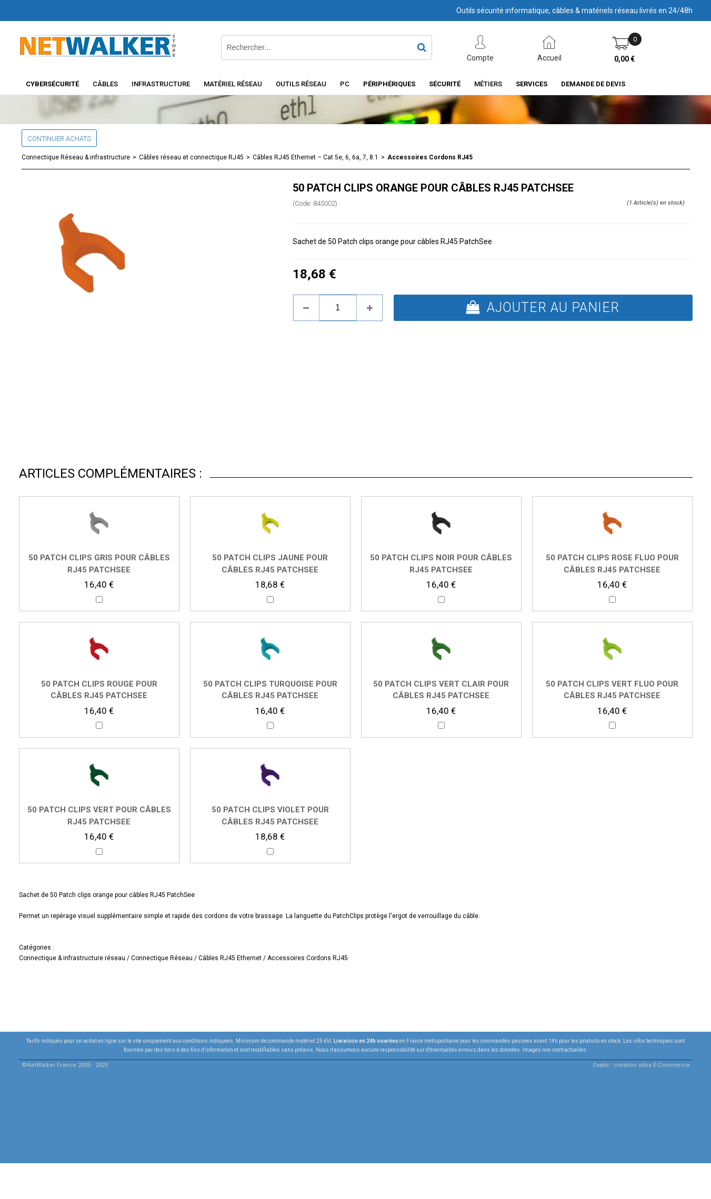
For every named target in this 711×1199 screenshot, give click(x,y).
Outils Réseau (301, 84)
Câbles (105, 84)
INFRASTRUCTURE (161, 84)
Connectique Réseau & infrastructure (76, 157)
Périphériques (389, 84)
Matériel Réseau (233, 84)
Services (531, 84)
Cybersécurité (52, 84)
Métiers (488, 84)
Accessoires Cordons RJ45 (430, 157)
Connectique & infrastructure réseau (72, 958)
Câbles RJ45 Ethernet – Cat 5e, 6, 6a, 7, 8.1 (315, 157)
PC (344, 84)
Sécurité (444, 84)
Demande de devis (593, 84)
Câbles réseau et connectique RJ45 (191, 157)
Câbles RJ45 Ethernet (230, 958)
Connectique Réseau (161, 958)
